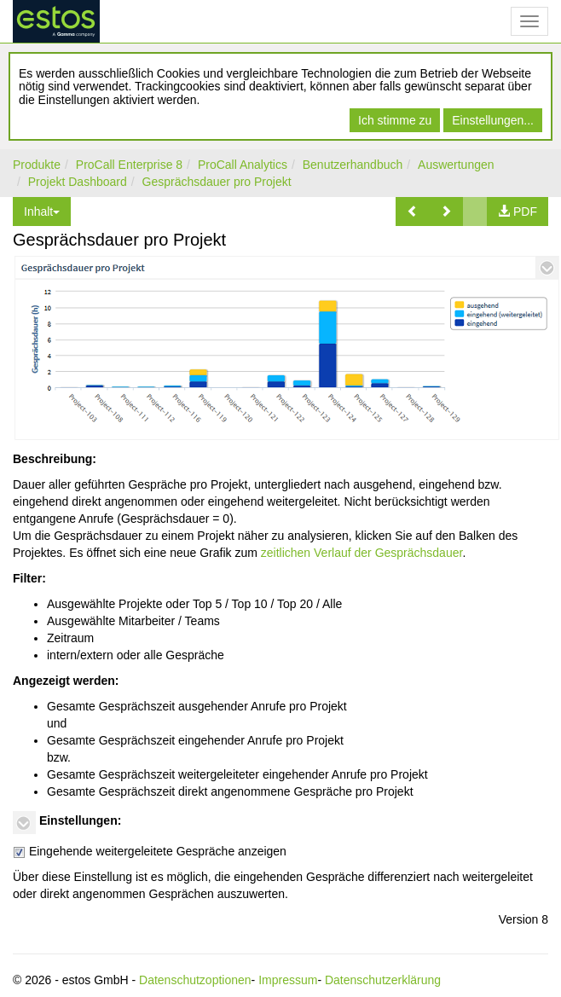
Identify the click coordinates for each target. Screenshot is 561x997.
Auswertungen (456, 164)
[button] (413, 211)
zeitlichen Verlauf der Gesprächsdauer (362, 552)
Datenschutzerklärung (383, 980)
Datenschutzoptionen (195, 980)
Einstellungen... (493, 120)
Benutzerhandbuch (353, 164)
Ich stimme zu (394, 120)
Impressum (287, 980)
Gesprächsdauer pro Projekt (217, 181)
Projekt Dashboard (77, 181)
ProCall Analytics (242, 164)
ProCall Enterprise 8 (129, 164)
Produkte (37, 164)
